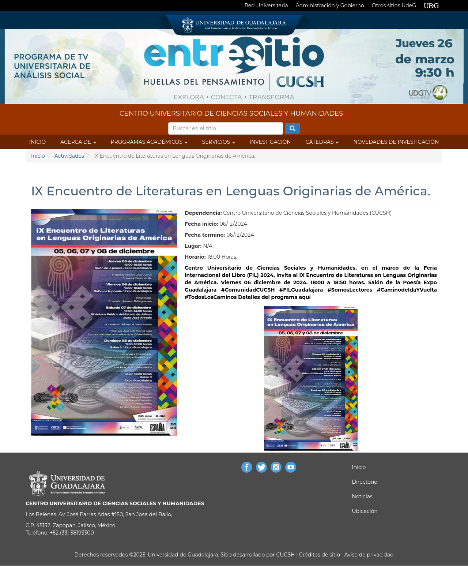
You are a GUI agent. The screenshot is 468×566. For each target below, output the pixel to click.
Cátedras (322, 142)
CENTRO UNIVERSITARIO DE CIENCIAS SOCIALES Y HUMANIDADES (231, 113)
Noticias (362, 496)
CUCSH (285, 554)
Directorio (364, 482)
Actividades (69, 156)
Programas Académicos (149, 142)
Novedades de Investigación (396, 142)
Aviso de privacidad (368, 554)
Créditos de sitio (319, 554)
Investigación (270, 142)
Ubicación (365, 511)
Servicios (218, 142)
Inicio (37, 142)
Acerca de (78, 142)
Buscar (292, 129)
